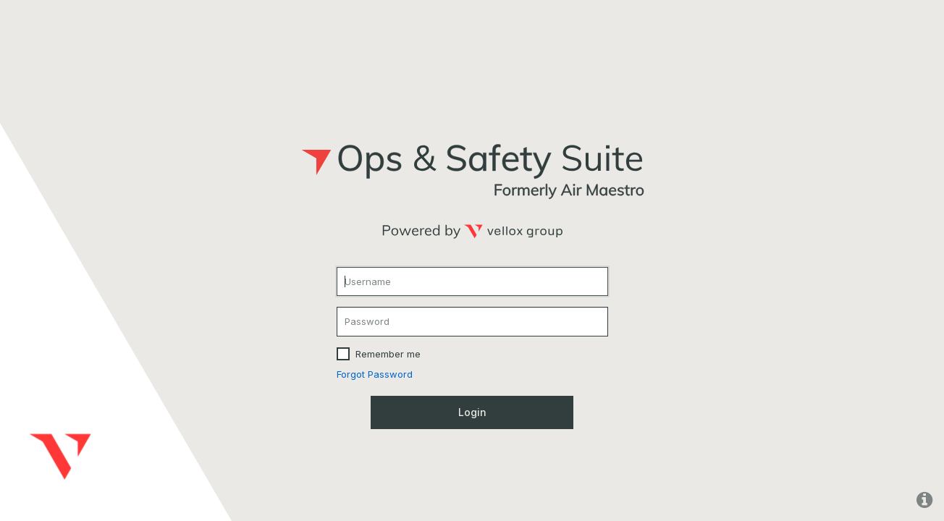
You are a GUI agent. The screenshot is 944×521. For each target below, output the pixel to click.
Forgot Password (375, 374)
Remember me (388, 354)
